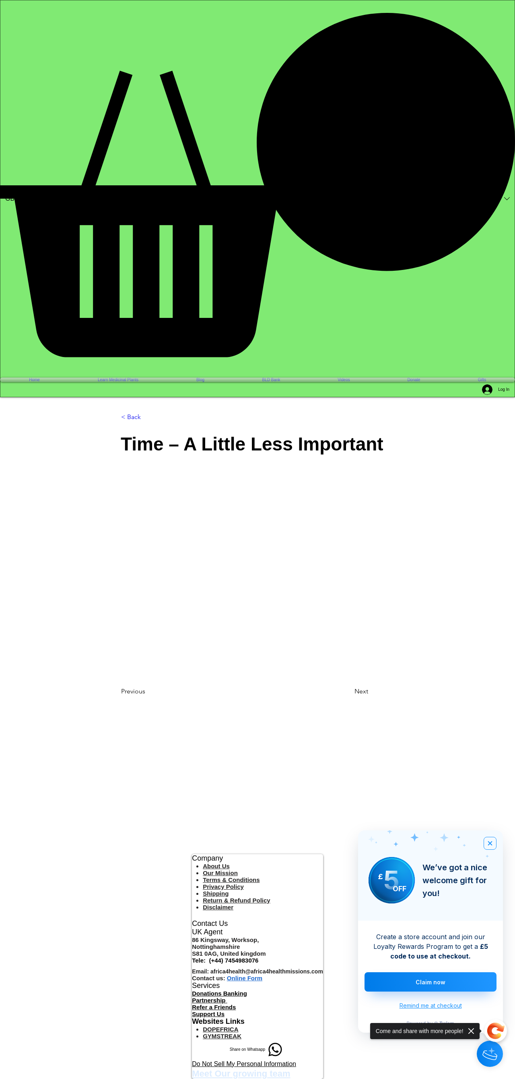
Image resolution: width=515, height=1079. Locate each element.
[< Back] (147, 417)
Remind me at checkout (431, 1005)
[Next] (374, 691)
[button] (257, 185)
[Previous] (147, 691)
